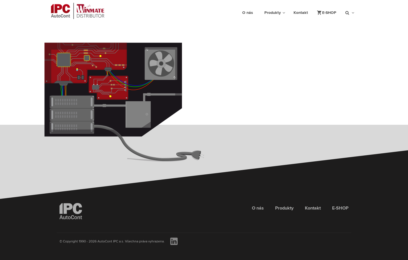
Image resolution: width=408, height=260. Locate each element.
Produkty (284, 208)
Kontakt (313, 208)
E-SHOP (340, 208)
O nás (258, 208)
